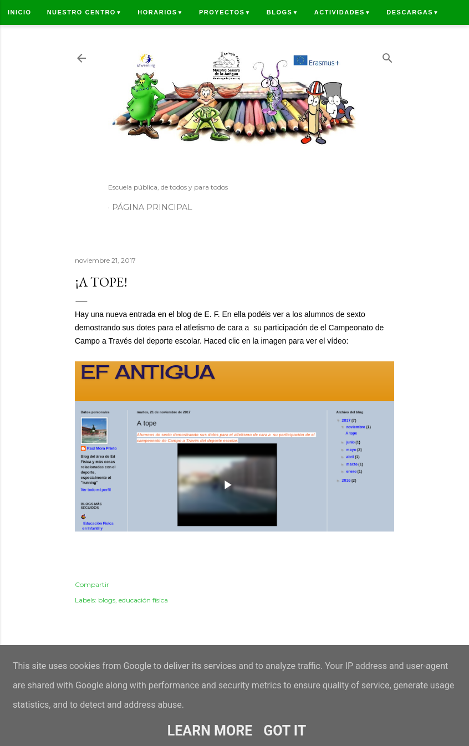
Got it (284, 731)
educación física (143, 600)
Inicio (20, 12)
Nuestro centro (85, 12)
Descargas (412, 12)
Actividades (342, 12)
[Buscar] (387, 56)
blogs (106, 600)
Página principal (152, 207)
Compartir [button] (92, 584)
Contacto (28, 37)
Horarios (160, 12)
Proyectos (225, 12)
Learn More (209, 731)
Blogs (283, 12)
